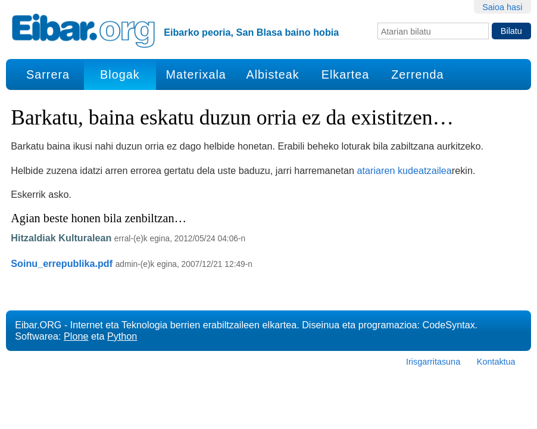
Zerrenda (417, 74)
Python (122, 336)
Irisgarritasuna (433, 361)
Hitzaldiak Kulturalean (61, 237)
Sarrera (48, 74)
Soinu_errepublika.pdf (62, 263)
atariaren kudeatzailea (404, 170)
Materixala (196, 74)
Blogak (119, 74)
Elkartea (345, 74)
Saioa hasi (502, 7)
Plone (76, 336)
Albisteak (272, 74)
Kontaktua (496, 361)
